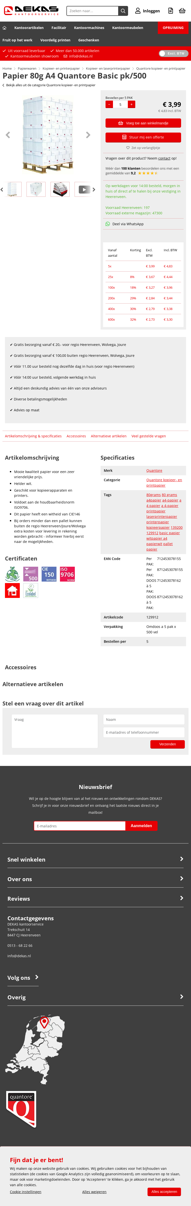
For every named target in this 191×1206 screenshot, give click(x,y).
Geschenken (88, 40)
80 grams (169, 494)
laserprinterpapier (161, 516)
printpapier (155, 511)
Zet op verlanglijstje (143, 147)
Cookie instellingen (25, 1191)
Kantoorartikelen (29, 27)
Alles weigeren (94, 1191)
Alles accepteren (164, 1192)
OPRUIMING (173, 27)
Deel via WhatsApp (125, 224)
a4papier (153, 500)
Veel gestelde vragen (149, 436)
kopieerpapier (158, 527)
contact (164, 158)
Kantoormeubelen (127, 27)
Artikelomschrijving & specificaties (33, 436)
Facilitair (59, 27)
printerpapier (157, 522)
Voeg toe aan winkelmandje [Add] (143, 123)
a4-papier (170, 500)
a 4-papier (169, 505)
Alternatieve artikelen (109, 436)
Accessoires (76, 436)
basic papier (169, 533)
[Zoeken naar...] (123, 11)
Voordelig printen (55, 40)
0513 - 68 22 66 (19, 945)
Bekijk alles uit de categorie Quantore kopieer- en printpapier (48, 85)
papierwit (154, 543)
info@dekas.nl (81, 56)
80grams (153, 494)
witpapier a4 (156, 538)
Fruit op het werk (17, 40)
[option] (47, 135)
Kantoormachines (89, 27)
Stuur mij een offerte (143, 137)
